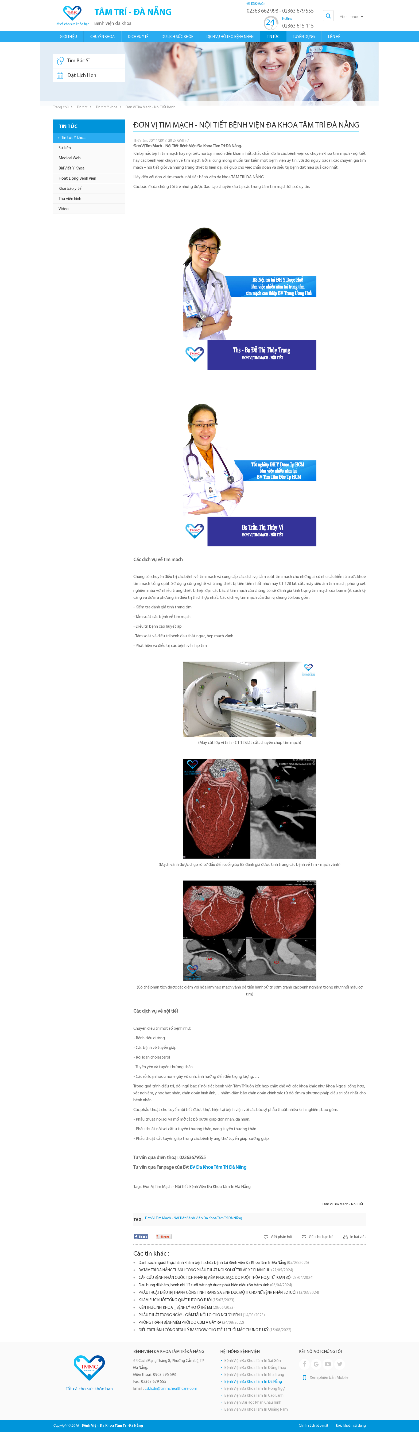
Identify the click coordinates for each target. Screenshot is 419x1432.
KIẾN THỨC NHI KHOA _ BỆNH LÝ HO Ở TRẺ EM (187, 1308)
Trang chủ (61, 107)
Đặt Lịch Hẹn (76, 75)
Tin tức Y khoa (107, 107)
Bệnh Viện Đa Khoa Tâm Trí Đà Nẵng (253, 1382)
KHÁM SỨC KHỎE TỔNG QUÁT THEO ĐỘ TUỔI (186, 1300)
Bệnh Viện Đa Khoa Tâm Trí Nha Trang (254, 1375)
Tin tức (82, 107)
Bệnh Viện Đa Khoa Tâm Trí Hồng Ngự (254, 1389)
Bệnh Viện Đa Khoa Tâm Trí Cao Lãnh (254, 1396)
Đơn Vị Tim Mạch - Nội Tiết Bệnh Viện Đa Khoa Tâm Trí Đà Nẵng (193, 1218)
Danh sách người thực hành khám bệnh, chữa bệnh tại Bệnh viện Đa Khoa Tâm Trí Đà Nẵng (224, 1263)
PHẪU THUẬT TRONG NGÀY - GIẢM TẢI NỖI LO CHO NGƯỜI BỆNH (202, 1315)
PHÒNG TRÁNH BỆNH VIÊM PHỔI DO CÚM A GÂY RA (191, 1323)
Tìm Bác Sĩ (73, 61)
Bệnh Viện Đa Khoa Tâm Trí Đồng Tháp (255, 1368)
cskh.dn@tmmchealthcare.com (171, 1389)
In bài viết (358, 1237)
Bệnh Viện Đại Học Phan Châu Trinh (252, 1403)
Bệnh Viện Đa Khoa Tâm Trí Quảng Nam (256, 1410)
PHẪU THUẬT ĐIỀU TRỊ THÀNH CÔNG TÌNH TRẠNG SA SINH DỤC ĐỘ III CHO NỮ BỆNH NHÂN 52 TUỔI (229, 1293)
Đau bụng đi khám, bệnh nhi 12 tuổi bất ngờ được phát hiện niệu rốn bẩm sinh (215, 1285)
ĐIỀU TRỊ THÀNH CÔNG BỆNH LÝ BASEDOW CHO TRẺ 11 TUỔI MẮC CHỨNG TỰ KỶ (215, 1330)
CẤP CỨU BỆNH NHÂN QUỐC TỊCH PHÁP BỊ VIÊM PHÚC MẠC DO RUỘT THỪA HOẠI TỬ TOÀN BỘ (226, 1278)
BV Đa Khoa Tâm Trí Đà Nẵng (218, 1167)
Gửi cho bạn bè (321, 1237)
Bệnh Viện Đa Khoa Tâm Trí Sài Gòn (252, 1361)
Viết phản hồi (281, 1237)
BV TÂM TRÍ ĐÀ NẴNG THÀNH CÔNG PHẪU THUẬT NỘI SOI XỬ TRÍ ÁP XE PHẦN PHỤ (216, 1270)
